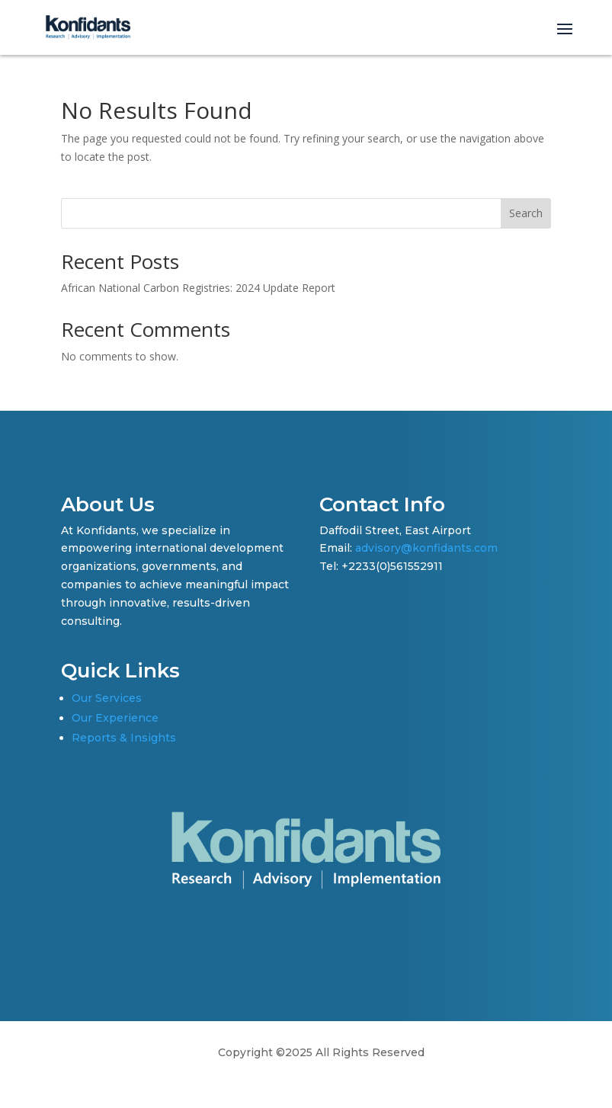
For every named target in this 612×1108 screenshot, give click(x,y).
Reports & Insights (124, 738)
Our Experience (115, 718)
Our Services (107, 698)
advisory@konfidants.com (426, 548)
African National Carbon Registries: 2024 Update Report (198, 287)
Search (526, 213)
